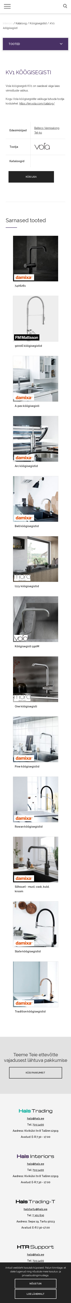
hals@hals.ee (35, 1118)
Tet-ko (38, 132)
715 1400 (38, 1124)
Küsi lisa (31, 176)
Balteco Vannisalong (46, 128)
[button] (65, 6)
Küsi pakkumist (35, 1072)
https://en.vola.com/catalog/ (37, 103)
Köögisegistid (38, 23)
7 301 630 (38, 1215)
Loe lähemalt (35, 1293)
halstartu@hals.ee (35, 1209)
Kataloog (21, 23)
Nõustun (35, 1283)
